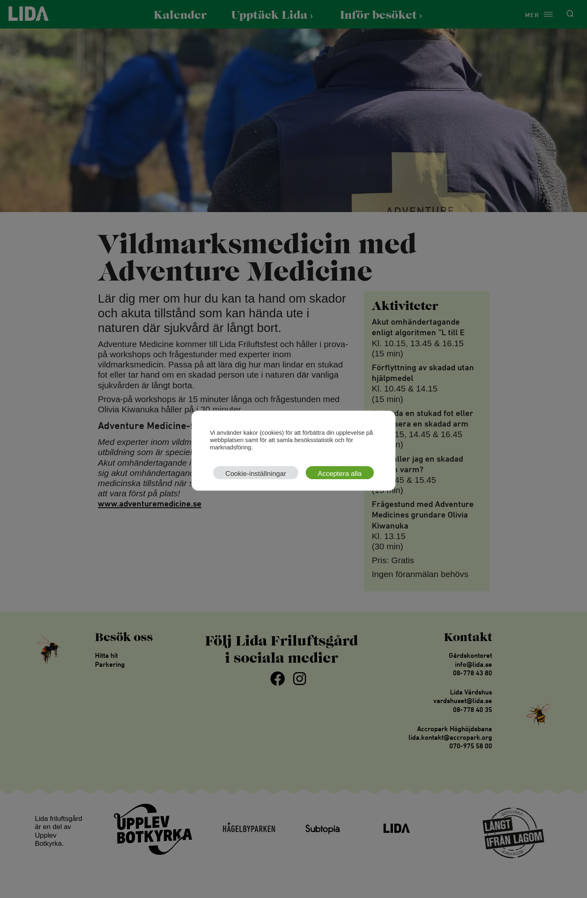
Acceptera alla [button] (340, 474)
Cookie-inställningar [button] (255, 474)
